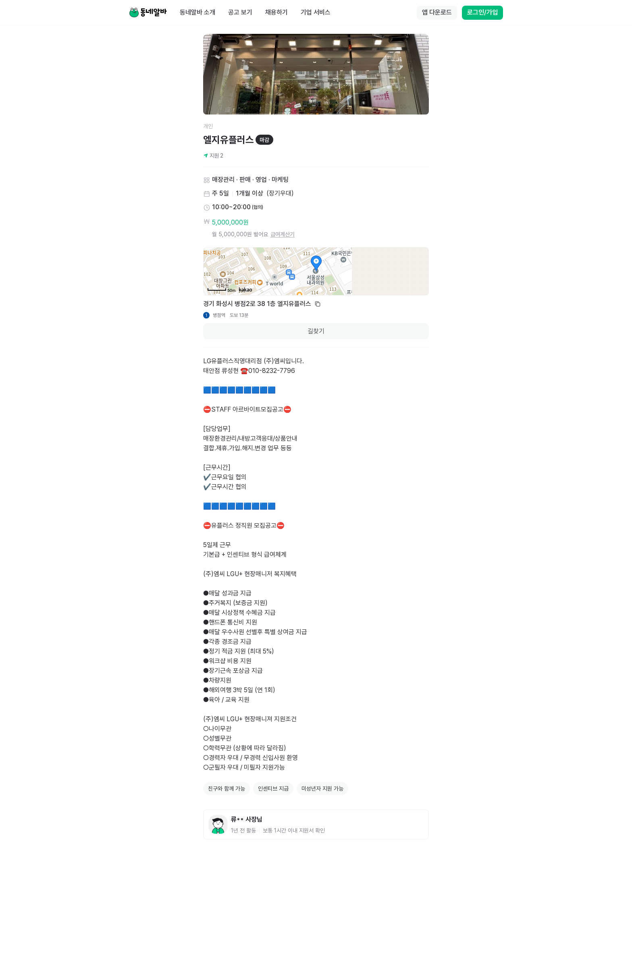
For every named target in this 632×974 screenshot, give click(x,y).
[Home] (148, 13)
